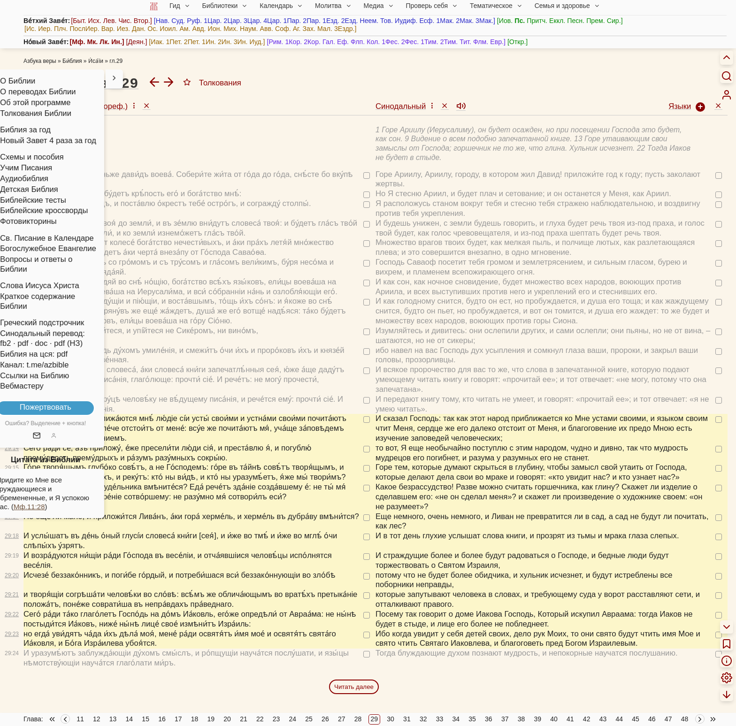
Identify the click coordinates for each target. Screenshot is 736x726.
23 (276, 719)
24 (293, 719)
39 (537, 719)
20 (227, 719)
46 (652, 719)
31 (407, 719)
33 (440, 719)
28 (358, 719)
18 (195, 719)
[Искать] (726, 75)
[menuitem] (726, 94)
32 (423, 719)
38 (521, 719)
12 (96, 719)
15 (145, 719)
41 (570, 719)
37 (505, 719)
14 (129, 719)
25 (309, 719)
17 (178, 719)
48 (685, 719)
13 (113, 719)
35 (472, 719)
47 (668, 719)
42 (586, 719)
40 (554, 719)
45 (635, 719)
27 (341, 719)
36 (488, 719)
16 (162, 719)
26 (325, 719)
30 (390, 719)
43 (603, 719)
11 (80, 719)
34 (456, 719)
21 (243, 719)
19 (211, 719)
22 (260, 719)
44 (619, 719)
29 (374, 719)
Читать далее (354, 686)
